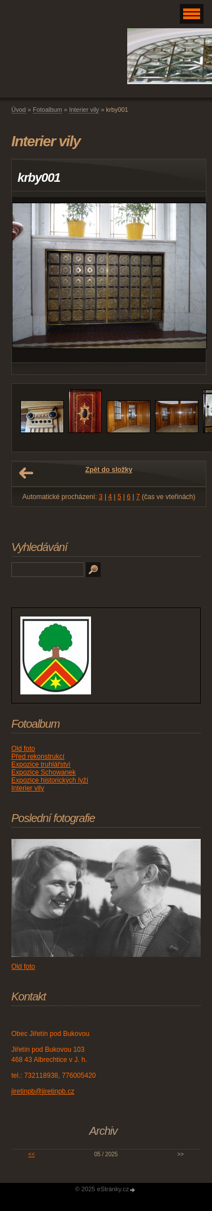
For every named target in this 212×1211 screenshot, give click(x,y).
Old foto (23, 749)
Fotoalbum (47, 109)
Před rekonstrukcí (37, 756)
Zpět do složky (108, 470)
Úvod (18, 109)
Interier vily (84, 109)
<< (31, 1154)
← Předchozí (26, 473)
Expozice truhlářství (41, 764)
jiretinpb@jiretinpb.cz (43, 1091)
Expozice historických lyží (49, 780)
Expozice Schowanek (43, 772)
